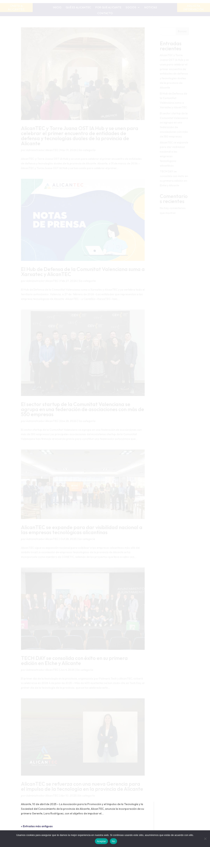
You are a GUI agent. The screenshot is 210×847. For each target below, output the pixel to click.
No (113, 841)
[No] (205, 839)
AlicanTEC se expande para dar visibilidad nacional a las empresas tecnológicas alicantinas (81, 529)
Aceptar (101, 841)
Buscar (182, 31)
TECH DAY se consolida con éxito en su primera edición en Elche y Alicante (74, 660)
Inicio (57, 7)
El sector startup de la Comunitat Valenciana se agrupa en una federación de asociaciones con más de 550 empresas (82, 409)
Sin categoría (87, 150)
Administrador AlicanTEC (42, 150)
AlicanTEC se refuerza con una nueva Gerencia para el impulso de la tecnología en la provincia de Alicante (82, 786)
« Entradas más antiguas (37, 826)
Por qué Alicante (108, 7)
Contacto (105, 13)
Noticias (150, 7)
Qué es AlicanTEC (78, 7)
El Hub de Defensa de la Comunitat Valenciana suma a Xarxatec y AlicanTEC (83, 271)
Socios (131, 7)
